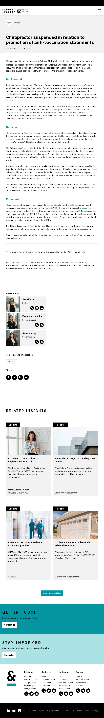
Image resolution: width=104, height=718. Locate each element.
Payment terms (83, 711)
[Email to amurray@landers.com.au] (42, 342)
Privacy (95, 711)
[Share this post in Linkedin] (20, 377)
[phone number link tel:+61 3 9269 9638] (37, 325)
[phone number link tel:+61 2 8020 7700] (78, 690)
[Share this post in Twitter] (14, 377)
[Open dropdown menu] (99, 10)
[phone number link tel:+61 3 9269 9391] (32, 308)
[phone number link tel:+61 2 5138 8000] (43, 690)
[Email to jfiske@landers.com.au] (37, 308)
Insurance (11, 361)
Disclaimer (55, 711)
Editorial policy (68, 711)
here (84, 208)
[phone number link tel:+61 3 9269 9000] (61, 693)
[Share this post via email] (26, 377)
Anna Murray (29, 333)
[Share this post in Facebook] (8, 377)
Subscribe (9, 655)
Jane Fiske (28, 299)
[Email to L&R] (36, 693)
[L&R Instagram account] (19, 710)
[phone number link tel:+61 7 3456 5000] (26, 693)
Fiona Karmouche (32, 316)
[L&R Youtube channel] (13, 710)
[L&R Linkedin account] (42, 308)
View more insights (52, 593)
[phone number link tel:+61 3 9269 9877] (37, 342)
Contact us (9, 625)
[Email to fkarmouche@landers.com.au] (42, 325)
